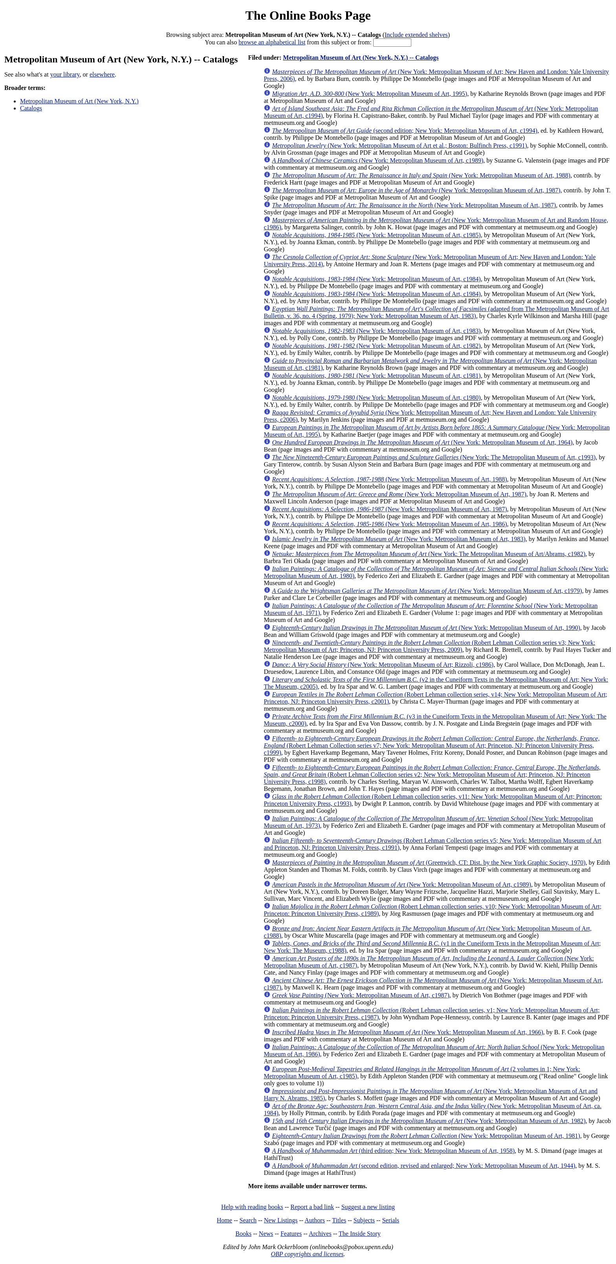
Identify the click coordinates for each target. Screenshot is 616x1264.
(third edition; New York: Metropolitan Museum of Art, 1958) (393, 1150)
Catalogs (31, 108)
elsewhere (102, 74)
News (266, 1233)
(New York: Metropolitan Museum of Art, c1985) (376, 235)
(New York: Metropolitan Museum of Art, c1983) (376, 330)
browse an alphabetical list (271, 42)
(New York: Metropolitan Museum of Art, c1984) (376, 279)
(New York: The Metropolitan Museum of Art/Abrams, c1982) (428, 554)
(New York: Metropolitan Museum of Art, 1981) (426, 1135)
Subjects (364, 1220)
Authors (314, 1220)
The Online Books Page (307, 15)
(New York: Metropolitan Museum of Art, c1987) (360, 995)
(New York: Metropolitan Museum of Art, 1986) (389, 524)
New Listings (281, 1220)
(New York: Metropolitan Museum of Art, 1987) (416, 190)
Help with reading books (252, 1207)
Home (224, 1220)
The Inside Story (360, 1233)
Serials (391, 1220)
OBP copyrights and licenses (307, 1254)
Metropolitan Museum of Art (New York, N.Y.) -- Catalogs (360, 57)
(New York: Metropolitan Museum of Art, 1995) (369, 93)
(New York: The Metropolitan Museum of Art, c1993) (434, 457)
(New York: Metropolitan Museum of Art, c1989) (377, 160)
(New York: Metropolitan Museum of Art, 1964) (422, 442)
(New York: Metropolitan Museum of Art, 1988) (421, 175)
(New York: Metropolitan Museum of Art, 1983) (398, 539)
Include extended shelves (416, 34)
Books (243, 1233)
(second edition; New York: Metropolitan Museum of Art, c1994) (404, 130)
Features (291, 1233)
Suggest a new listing (368, 1207)
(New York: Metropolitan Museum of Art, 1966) (407, 1032)
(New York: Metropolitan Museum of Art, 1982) (428, 1121)
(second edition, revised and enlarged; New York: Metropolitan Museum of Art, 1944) (423, 1165)
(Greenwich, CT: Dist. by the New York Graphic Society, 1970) (428, 862)
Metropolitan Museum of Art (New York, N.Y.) (79, 101)
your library (65, 74)
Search (248, 1220)
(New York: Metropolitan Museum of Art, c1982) (376, 345)
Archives (320, 1233)
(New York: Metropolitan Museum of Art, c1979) (427, 590)
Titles (339, 1220)
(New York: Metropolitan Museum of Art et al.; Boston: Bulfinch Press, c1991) (399, 145)
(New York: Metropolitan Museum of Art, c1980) (376, 397)
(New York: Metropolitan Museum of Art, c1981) (376, 375)
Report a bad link (312, 1207)
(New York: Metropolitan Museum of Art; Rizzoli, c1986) (382, 664)
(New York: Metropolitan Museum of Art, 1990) (426, 627)
